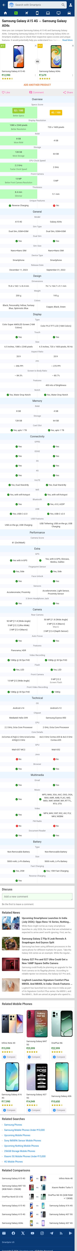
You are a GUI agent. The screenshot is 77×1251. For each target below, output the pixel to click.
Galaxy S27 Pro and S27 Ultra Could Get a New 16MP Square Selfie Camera (44, 961)
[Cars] (69, 13)
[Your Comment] (37, 896)
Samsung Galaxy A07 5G (36, 1096)
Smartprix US (8, 1242)
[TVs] (58, 13)
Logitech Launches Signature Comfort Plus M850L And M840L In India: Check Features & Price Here (47, 982)
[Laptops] (48, 13)
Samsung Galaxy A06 (61, 1096)
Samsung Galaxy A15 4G (13, 71)
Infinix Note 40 (8, 1043)
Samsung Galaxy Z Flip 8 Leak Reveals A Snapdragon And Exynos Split (44, 940)
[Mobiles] (37, 13)
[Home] (5, 13)
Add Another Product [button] (37, 85)
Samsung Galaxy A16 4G (12, 1096)
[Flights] (26, 13)
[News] (16, 13)
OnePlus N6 (56, 1043)
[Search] (37, 5)
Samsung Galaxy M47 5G (36, 1043)
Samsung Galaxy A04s (49, 71)
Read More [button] (67, 40)
